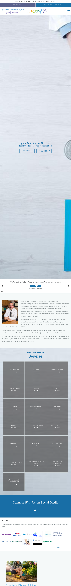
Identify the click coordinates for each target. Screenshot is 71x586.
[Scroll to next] (68, 286)
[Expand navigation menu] (68, 11)
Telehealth (28, 1)
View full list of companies (62, 548)
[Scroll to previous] (3, 286)
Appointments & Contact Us (44, 150)
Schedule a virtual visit (48, 1)
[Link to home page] (33, 11)
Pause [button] (2, 291)
